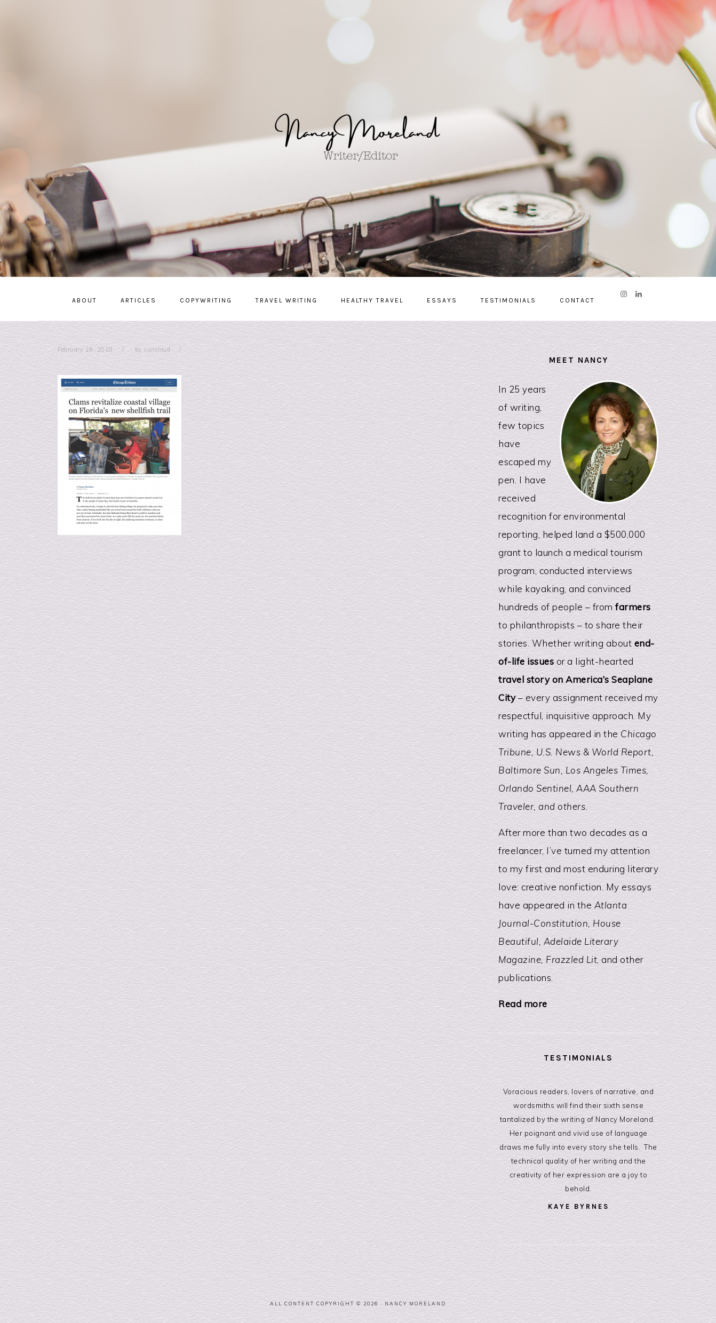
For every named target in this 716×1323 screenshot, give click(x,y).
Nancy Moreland (358, 134)
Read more (522, 1003)
